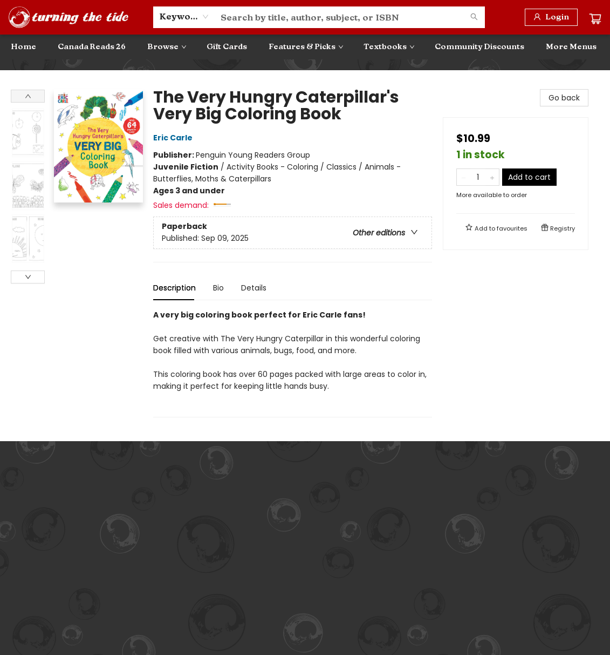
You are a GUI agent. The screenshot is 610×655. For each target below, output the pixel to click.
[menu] (305, 47)
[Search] (474, 17)
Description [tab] (174, 287)
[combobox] (184, 16)
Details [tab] (253, 287)
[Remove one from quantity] (463, 177)
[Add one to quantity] (492, 177)
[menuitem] (23, 47)
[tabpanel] (292, 363)
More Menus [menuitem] (571, 46)
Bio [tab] (218, 287)
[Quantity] (477, 177)
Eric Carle (174, 137)
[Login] (551, 17)
